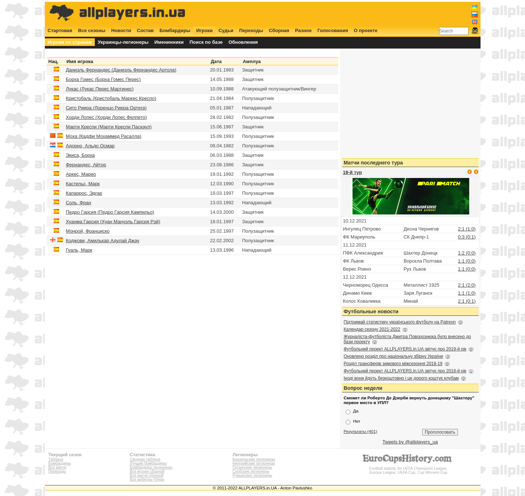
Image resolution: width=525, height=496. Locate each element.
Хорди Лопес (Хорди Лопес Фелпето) (106, 117)
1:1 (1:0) (466, 293)
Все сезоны (91, 30)
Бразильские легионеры (254, 459)
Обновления (243, 42)
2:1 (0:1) (466, 301)
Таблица (55, 459)
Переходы (251, 30)
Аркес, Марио (81, 174)
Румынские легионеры (252, 475)
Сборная (279, 30)
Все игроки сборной (147, 471)
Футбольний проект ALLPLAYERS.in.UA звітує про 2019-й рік (405, 349)
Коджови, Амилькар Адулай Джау (102, 240)
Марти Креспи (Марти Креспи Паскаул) (108, 126)
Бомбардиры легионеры (151, 467)
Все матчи (57, 467)
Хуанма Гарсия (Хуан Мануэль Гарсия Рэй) (113, 221)
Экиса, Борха (80, 155)
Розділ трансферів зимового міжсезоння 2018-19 (393, 363)
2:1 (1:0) (466, 229)
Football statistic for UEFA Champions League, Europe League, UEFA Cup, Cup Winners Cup (408, 468)
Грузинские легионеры (252, 467)
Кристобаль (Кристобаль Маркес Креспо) (111, 98)
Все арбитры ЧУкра (147, 479)
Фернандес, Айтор (86, 164)
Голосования (333, 30)
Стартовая (60, 30)
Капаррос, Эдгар (84, 193)
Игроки (204, 30)
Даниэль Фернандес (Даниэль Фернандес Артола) (121, 70)
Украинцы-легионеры (123, 42)
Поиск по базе (206, 42)
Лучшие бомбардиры (148, 463)
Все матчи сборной (146, 475)
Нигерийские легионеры (254, 463)
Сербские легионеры (251, 471)
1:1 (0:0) (466, 261)
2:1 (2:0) (466, 285)
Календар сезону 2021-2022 (372, 329)
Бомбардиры (174, 30)
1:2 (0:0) (466, 253)
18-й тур (352, 172)
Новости (121, 30)
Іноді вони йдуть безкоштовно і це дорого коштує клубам (401, 378)
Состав (145, 30)
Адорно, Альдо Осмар (90, 145)
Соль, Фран (78, 202)
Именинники (168, 42)
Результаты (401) (360, 431)
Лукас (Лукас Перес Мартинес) (99, 89)
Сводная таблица (145, 459)
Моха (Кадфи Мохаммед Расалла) (103, 136)
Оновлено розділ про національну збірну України (393, 356)
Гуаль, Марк (79, 250)
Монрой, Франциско (87, 231)
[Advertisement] (345, 13)
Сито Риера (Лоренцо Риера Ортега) (106, 108)
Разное (303, 30)
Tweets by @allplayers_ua (410, 442)
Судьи (225, 30)
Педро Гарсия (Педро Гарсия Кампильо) (110, 212)
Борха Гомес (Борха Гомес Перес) (103, 79)
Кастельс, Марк (83, 183)
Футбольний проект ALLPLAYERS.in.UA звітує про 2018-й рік (405, 370)
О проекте (366, 30)
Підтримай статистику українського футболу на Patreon (400, 322)
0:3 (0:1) (466, 237)
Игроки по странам (70, 42)
